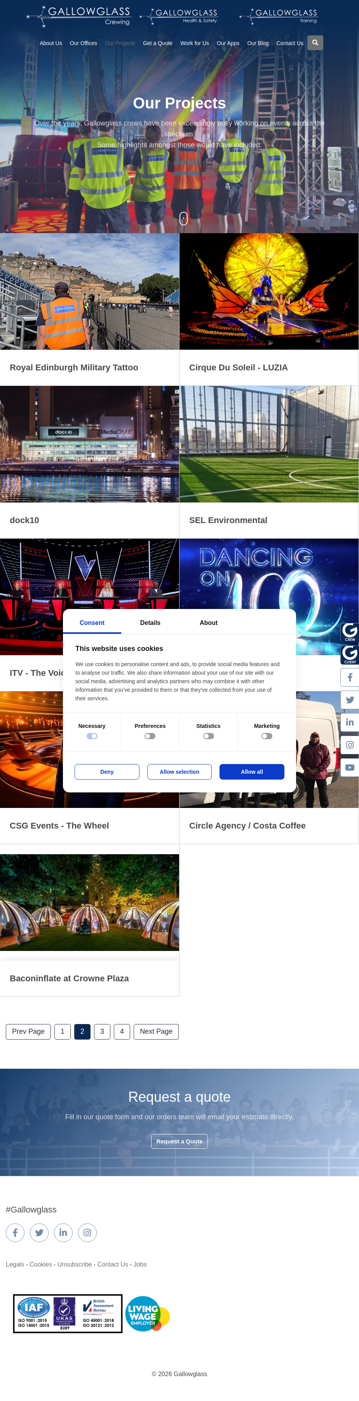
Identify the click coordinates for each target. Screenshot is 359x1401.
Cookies (41, 1264)
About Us (51, 43)
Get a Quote (158, 43)
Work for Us (194, 43)
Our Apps (228, 43)
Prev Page (28, 1031)
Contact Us (290, 43)
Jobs (140, 1264)
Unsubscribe (75, 1264)
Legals (15, 1264)
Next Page (156, 1031)
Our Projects (120, 43)
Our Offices (84, 43)
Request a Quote (179, 1141)
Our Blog (257, 43)
